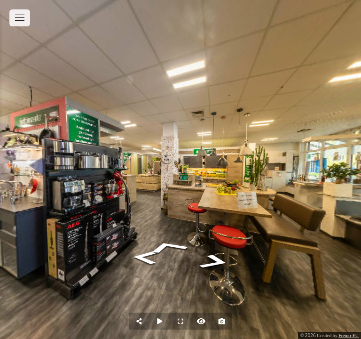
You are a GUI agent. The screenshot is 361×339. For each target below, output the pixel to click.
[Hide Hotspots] (201, 321)
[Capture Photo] (222, 321)
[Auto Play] (159, 321)
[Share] (139, 321)
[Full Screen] (180, 321)
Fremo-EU (348, 335)
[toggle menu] (19, 17)
